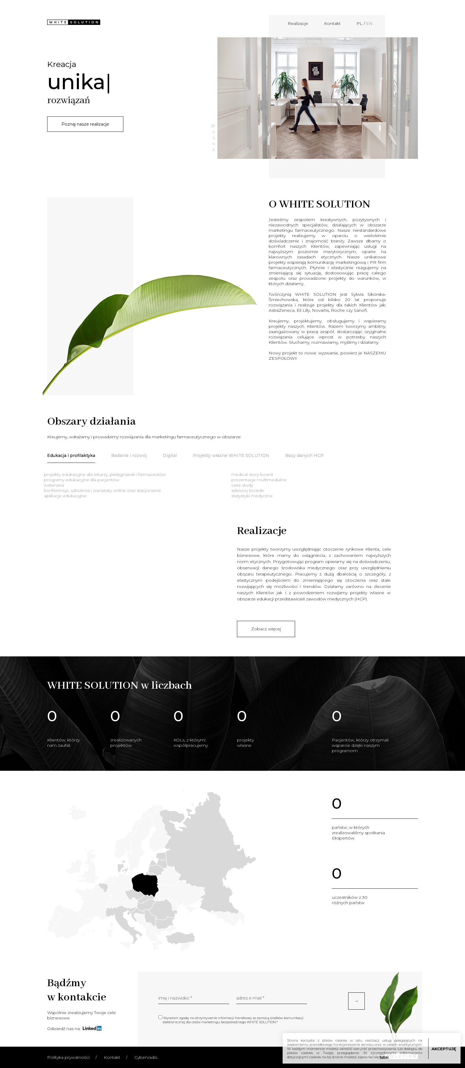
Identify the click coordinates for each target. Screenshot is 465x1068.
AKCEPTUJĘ (443, 1048)
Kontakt (332, 23)
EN (369, 23)
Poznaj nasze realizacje (85, 124)
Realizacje (298, 23)
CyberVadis (145, 1057)
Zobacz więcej (266, 628)
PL (359, 23)
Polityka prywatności (68, 1057)
